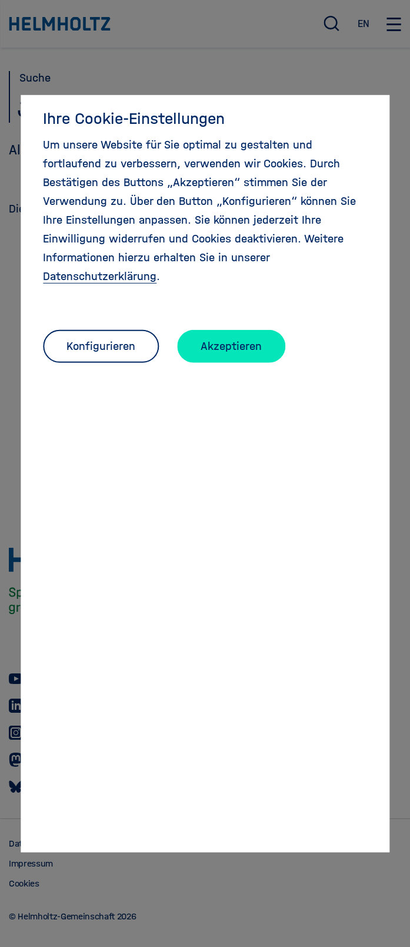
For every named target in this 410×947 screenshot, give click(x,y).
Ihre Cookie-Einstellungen (134, 118)
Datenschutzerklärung (99, 275)
